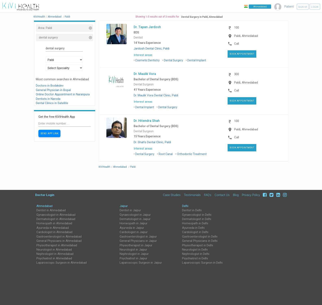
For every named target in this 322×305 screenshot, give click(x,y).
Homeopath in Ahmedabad (54, 223)
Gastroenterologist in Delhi (199, 236)
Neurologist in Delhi (195, 249)
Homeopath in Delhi (195, 223)
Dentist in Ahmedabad (51, 210)
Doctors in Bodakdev (49, 85)
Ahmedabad (44, 206)
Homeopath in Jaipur (133, 223)
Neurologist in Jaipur (133, 249)
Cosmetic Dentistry (147, 60)
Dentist (138, 37)
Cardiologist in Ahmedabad (54, 232)
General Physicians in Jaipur (138, 241)
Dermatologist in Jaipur (135, 219)
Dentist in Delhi (192, 210)
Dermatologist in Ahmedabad (55, 219)
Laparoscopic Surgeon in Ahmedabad (61, 262)
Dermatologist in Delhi (196, 219)
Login (315, 7)
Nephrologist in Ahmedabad (54, 254)
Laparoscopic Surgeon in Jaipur (141, 262)
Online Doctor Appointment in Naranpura (63, 94)
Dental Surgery (173, 60)
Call (236, 43)
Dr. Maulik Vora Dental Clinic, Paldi (156, 95)
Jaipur (124, 206)
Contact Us (222, 195)
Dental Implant (196, 60)
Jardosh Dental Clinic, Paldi (151, 48)
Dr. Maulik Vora (145, 74)
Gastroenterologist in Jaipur (138, 236)
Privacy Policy (251, 195)
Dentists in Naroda (48, 99)
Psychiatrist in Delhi (195, 258)
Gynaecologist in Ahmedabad (55, 215)
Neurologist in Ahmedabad (54, 249)
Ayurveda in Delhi (193, 228)
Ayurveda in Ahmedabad (52, 228)
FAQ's (207, 195)
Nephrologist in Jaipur (134, 254)
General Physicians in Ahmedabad (59, 241)
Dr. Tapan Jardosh (147, 27)
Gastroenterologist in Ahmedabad (59, 236)
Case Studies (172, 195)
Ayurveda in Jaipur (132, 228)
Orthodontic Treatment (192, 154)
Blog (236, 195)
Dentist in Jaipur (130, 210)
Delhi (185, 206)
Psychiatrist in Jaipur (133, 258)
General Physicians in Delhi (199, 241)
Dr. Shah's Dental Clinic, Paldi (152, 142)
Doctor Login (44, 195)
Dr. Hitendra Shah (147, 121)
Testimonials (192, 195)
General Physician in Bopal (53, 90)
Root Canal (166, 154)
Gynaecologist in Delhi (196, 215)
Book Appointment (242, 54)
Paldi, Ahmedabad (246, 36)
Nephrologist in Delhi (195, 254)
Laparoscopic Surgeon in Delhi (202, 262)
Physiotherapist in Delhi (197, 245)
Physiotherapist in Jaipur (136, 245)
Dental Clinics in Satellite (52, 103)
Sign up (302, 7)
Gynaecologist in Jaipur (135, 215)
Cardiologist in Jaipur (134, 232)
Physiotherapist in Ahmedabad (56, 245)
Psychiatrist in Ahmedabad (54, 258)
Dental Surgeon (144, 84)
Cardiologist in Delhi (195, 232)
